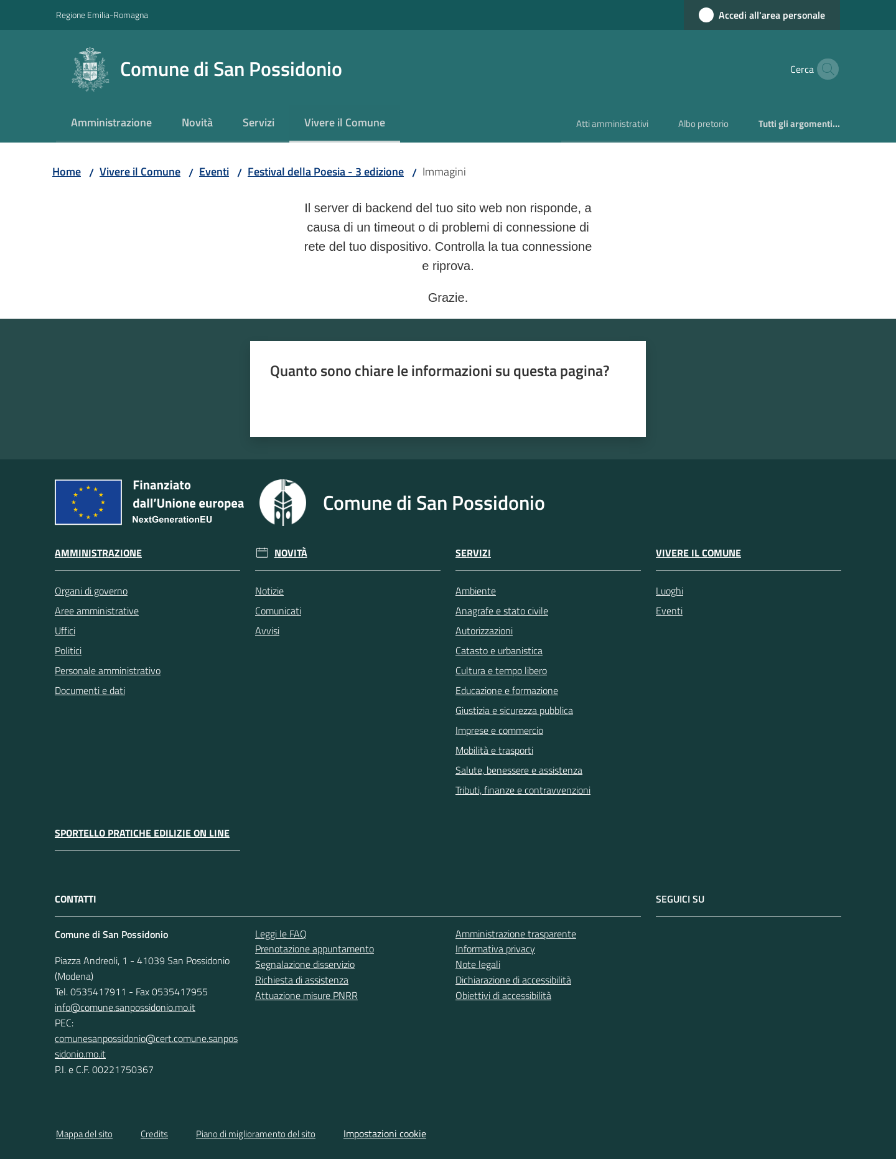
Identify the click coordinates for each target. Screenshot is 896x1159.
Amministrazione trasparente (515, 933)
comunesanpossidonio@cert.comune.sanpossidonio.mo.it (146, 1046)
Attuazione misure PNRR (306, 995)
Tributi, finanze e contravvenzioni (522, 789)
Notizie (269, 590)
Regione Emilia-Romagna (102, 14)
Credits (154, 1134)
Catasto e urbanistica (499, 650)
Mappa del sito (84, 1134)
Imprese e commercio (499, 730)
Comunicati (278, 610)
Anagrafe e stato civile (501, 610)
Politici (68, 650)
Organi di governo (91, 590)
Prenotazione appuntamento (314, 948)
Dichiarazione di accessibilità (513, 979)
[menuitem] (111, 124)
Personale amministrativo (108, 670)
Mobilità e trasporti (494, 750)
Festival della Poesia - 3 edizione (326, 171)
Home (66, 171)
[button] (825, 69)
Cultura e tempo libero (501, 670)
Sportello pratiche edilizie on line (142, 833)
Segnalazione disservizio (305, 964)
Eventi (214, 171)
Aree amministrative (97, 610)
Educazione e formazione (506, 690)
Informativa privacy (495, 948)
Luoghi (669, 590)
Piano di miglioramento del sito (255, 1134)
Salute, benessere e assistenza (518, 769)
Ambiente (475, 590)
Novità (290, 553)
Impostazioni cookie (384, 1133)
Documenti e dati (90, 690)
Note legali (477, 964)
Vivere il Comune (140, 171)
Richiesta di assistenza (301, 979)
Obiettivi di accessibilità (503, 995)
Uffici (65, 630)
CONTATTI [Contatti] (75, 899)
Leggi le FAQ (281, 933)
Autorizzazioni (484, 630)
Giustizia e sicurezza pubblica (514, 710)
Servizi (473, 553)
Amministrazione (98, 553)
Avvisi (267, 630)
